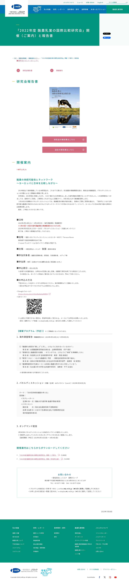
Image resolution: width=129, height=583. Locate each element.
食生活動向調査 (37, 544)
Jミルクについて (68, 2)
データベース (79, 537)
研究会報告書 (24, 70)
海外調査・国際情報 (39, 548)
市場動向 (35, 551)
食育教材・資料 (73, 9)
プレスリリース (100, 540)
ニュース (80, 2)
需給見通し (78, 533)
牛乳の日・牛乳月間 (102, 544)
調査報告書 (36, 540)
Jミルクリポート (101, 537)
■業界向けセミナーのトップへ (27, 61)
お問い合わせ (90, 2)
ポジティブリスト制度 (81, 540)
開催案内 (56, 70)
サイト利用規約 (94, 569)
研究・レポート (59, 9)
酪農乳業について (17, 540)
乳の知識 (47, 9)
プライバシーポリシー (110, 569)
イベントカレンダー (102, 533)
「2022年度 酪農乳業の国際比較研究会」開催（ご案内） (38, 455)
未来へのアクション (98, 9)
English (100, 2)
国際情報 (85, 9)
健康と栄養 (15, 533)
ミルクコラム (16, 548)
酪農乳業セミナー (80, 550)
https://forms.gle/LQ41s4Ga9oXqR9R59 (33, 294)
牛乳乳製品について (18, 544)
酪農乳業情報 (80, 528)
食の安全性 (15, 537)
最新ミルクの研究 (38, 533)
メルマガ (98, 548)
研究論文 (35, 537)
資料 (55, 537)
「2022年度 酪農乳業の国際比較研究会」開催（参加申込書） (39, 459)
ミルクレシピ (16, 551)
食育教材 (56, 533)
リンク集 (77, 554)
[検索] (125, 2)
